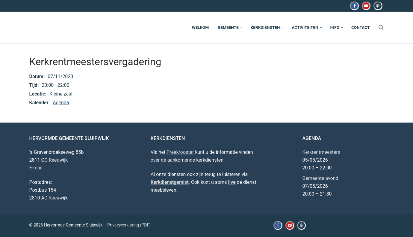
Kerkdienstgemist (170, 182)
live (231, 182)
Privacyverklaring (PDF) (129, 225)
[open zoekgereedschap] (381, 27)
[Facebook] (354, 6)
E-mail (36, 168)
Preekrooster (180, 152)
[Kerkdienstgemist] (377, 6)
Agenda (61, 102)
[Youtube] (366, 6)
